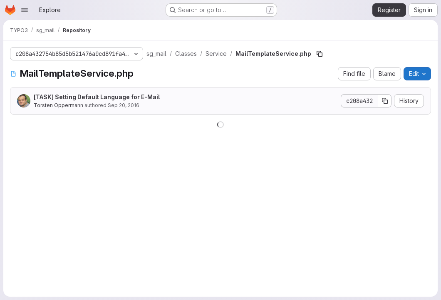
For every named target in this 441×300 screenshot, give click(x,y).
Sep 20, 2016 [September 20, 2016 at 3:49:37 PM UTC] (123, 105)
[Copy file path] (319, 53)
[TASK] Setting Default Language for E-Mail (97, 96)
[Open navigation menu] (24, 10)
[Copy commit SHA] (384, 101)
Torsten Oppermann (58, 105)
